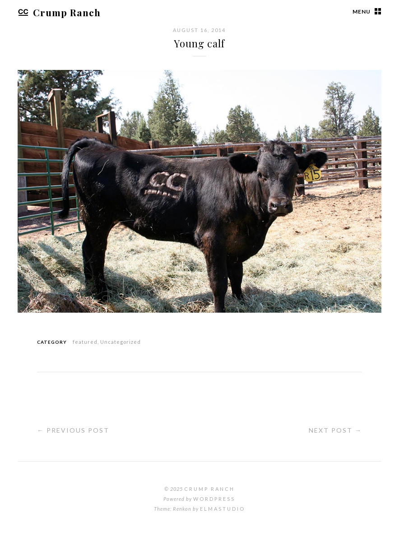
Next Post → (335, 430)
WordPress (214, 499)
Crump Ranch (59, 12)
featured (85, 342)
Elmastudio (222, 509)
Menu (362, 11)
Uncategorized (120, 342)
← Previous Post (73, 430)
